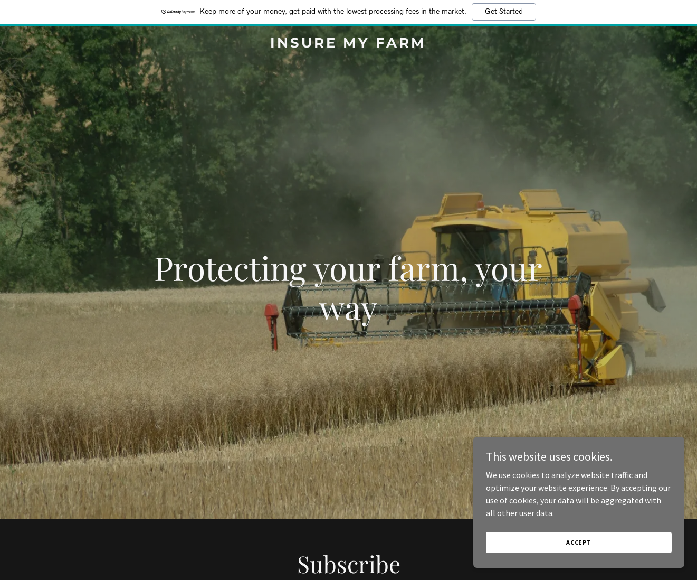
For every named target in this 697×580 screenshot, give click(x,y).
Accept (578, 542)
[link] (348, 44)
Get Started (504, 11)
